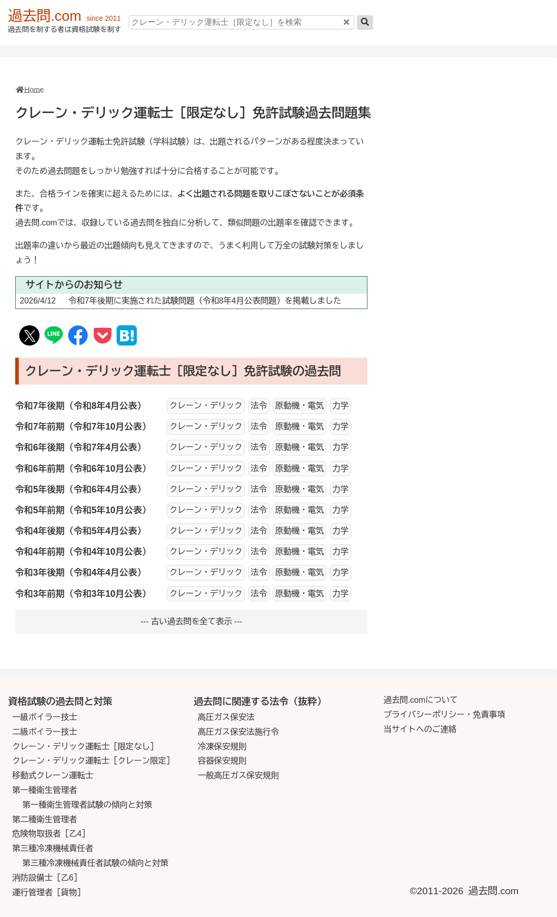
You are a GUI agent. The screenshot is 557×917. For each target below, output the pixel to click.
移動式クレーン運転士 (52, 775)
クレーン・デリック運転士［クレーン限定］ (93, 760)
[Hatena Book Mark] (126, 337)
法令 (259, 405)
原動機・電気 (299, 405)
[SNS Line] (54, 337)
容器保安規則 (222, 760)
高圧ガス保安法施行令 (238, 732)
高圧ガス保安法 (226, 717)
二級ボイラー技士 (44, 732)
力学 (340, 405)
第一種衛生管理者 (44, 790)
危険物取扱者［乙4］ (51, 833)
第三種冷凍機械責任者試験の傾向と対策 (95, 863)
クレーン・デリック (205, 405)
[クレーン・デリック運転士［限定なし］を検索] (241, 22)
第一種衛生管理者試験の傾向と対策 (87, 804)
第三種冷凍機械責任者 (52, 848)
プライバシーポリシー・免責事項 (444, 714)
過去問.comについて (421, 700)
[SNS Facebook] (78, 336)
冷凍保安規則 (222, 746)
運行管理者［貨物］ (48, 892)
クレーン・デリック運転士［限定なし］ (85, 746)
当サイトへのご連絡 (420, 729)
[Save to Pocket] (103, 336)
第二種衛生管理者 (44, 819)
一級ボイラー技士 (44, 717)
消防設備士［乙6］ (47, 877)
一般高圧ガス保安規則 (238, 775)
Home (34, 90)
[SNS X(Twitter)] (29, 337)
